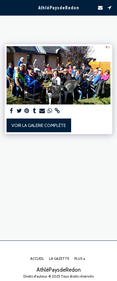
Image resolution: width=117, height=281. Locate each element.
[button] (7, 7)
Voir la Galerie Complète (39, 125)
